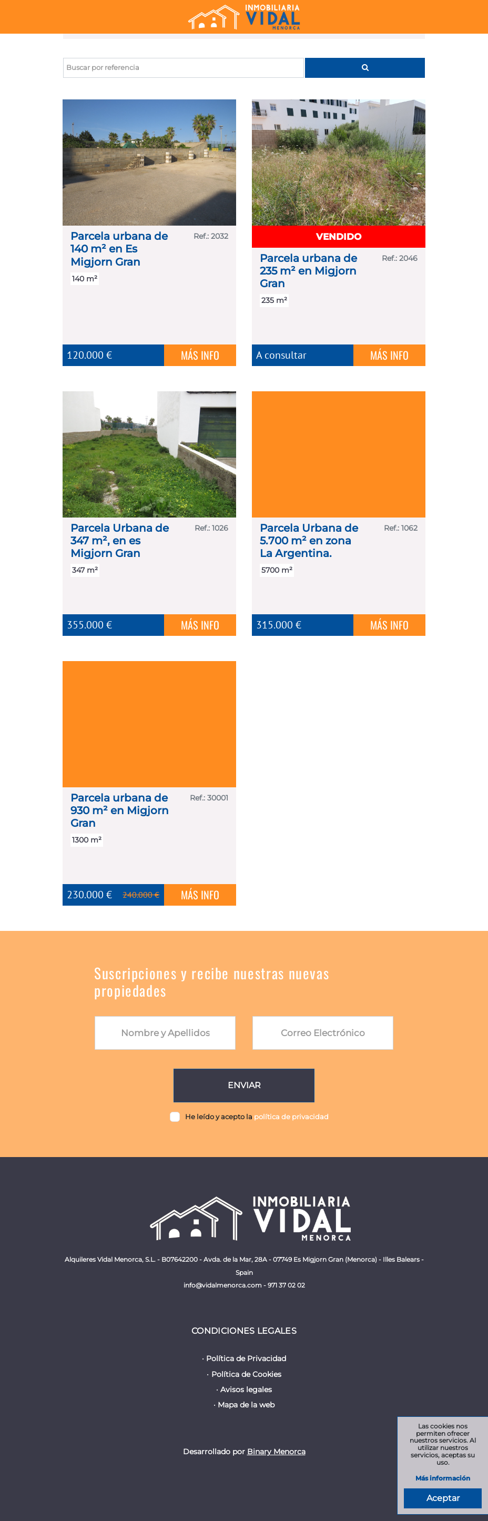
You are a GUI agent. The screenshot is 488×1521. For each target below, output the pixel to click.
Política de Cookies (246, 1374)
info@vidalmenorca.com (223, 1285)
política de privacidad (291, 1116)
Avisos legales (246, 1389)
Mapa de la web (246, 1405)
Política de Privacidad (246, 1358)
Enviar (244, 1085)
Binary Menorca (276, 1451)
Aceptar (443, 1498)
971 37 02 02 (286, 1285)
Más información (442, 1478)
